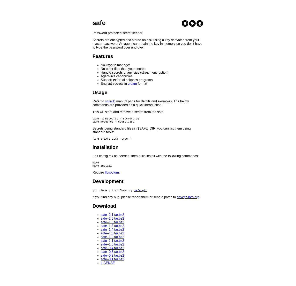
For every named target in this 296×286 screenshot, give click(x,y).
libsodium (112, 175)
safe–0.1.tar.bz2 (112, 262)
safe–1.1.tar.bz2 (112, 243)
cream (132, 83)
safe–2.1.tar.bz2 (112, 218)
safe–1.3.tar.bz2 (112, 236)
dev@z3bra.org (188, 200)
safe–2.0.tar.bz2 (112, 221)
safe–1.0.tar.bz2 (112, 247)
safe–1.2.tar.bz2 (112, 240)
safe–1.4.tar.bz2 (112, 232)
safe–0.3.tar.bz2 (112, 255)
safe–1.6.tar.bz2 (112, 225)
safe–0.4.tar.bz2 (112, 251)
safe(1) (110, 101)
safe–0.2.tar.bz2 (112, 258)
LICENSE (108, 266)
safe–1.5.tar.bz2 (112, 229)
